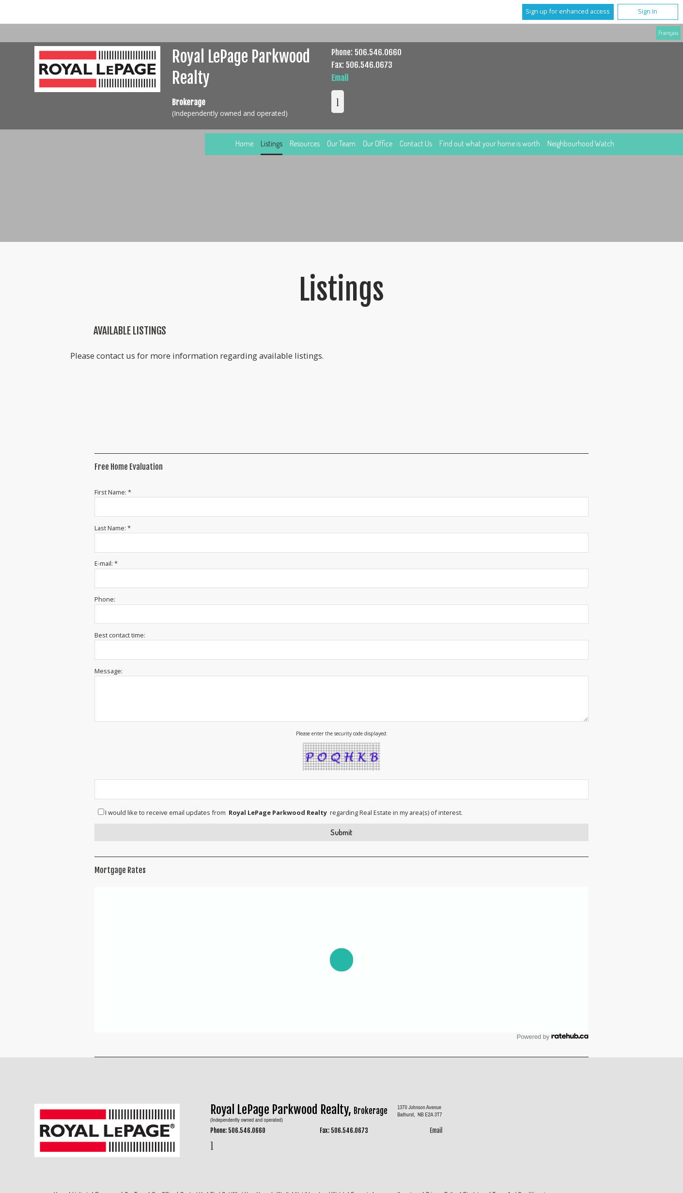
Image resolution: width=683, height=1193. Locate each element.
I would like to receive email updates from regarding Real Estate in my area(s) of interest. (284, 813)
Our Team (341, 143)
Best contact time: (119, 635)
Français (668, 32)
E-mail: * (106, 563)
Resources (305, 143)
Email (339, 78)
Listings (271, 143)
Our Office (377, 143)
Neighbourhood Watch (580, 143)
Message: (108, 671)
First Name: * (112, 492)
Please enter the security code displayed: (342, 733)
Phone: (104, 599)
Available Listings (129, 330)
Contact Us (416, 143)
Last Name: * (112, 528)
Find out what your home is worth (489, 143)
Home (244, 143)
